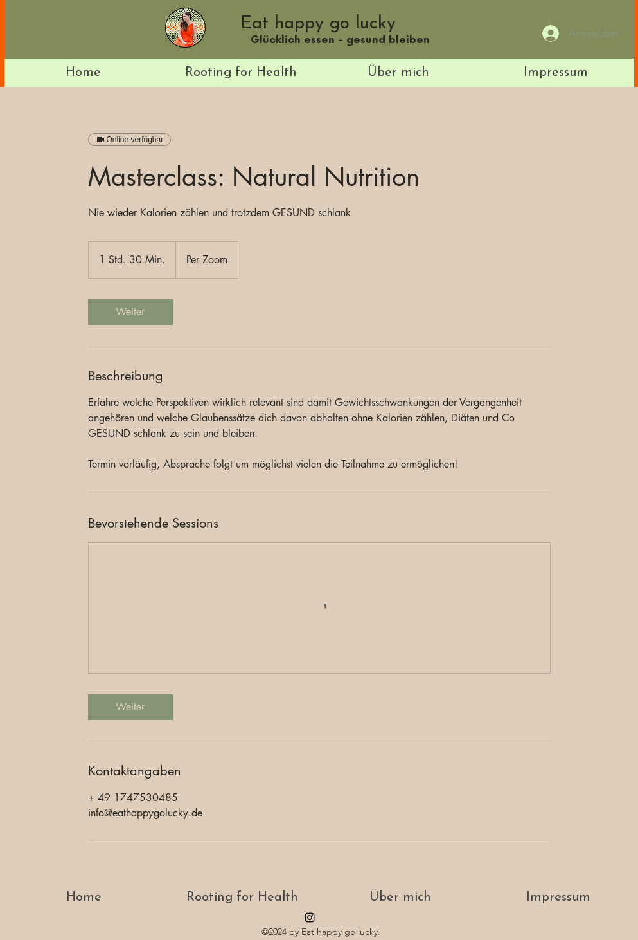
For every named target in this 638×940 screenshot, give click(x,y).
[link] (130, 312)
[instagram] (309, 917)
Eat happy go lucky (318, 24)
